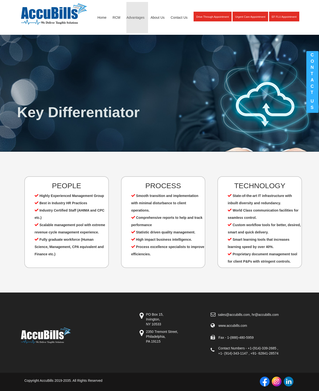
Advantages (135, 17)
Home (101, 17)
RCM (116, 17)
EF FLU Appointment (284, 16)
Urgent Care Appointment (250, 16)
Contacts (312, 81)
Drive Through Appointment (212, 16)
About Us (157, 17)
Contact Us (179, 17)
